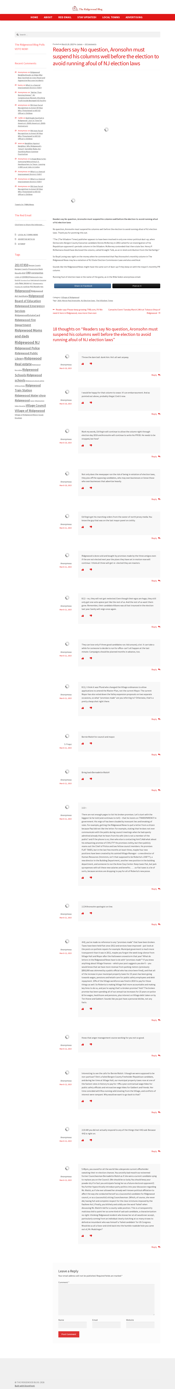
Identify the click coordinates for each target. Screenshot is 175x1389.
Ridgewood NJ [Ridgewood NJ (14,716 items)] (27, 342)
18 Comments (90, 44)
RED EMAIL (65, 17)
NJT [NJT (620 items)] (31, 283)
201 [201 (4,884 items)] (17, 265)
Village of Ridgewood (70, 297)
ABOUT (48, 17)
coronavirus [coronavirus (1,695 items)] (37, 272)
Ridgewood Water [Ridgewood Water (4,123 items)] (27, 395)
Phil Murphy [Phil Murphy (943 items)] (35, 286)
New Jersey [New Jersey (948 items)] (24, 283)
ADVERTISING (134, 17)
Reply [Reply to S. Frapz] (154, 754)
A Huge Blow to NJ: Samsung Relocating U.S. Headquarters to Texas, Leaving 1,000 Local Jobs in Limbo (32, 163)
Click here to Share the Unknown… (30, 224)
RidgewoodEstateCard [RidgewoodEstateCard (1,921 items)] (27, 315)
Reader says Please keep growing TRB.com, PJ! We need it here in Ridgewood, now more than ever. (78, 311)
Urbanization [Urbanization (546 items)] (39, 401)
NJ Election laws (88, 300)
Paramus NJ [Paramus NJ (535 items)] (19, 287)
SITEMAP (21, 244)
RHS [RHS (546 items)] (41, 287)
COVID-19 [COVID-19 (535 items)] (18, 277)
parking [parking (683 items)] (26, 286)
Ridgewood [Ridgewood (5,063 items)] (23, 291)
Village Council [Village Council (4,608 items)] (36, 405)
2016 (59, 300)
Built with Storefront (25, 1385)
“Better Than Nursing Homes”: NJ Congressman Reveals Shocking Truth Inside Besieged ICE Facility (32, 96)
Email (95, 1320)
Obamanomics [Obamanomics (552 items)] (38, 283)
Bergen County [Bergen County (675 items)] (35, 265)
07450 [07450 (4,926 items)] (24, 265)
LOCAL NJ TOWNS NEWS (28, 234)
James (79, 44)
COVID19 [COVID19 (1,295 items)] (26, 277)
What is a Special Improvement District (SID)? (30, 86)
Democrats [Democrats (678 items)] (34, 277)
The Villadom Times (104, 300)
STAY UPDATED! (86, 17)
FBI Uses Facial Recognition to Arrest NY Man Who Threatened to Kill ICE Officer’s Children (30, 109)
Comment (63, 1282)
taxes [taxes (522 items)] (32, 401)
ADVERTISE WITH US (26, 239)
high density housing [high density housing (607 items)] (38, 280)
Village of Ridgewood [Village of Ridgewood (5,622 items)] (30, 410)
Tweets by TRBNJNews (24, 204)
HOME (34, 17)
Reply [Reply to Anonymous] (154, 375)
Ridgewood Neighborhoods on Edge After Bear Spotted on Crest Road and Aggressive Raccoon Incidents (31, 76)
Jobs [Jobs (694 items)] (17, 283)
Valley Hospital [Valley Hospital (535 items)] (20, 406)
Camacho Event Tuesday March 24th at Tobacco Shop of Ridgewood (134, 311)
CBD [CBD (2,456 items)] (28, 272)
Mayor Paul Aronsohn (71, 300)
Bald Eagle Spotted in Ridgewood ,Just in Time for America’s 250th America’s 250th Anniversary (31, 122)
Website (130, 1320)
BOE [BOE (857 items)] (23, 273)
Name (61, 1320)
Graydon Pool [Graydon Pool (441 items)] (25, 280)
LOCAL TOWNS (111, 17)
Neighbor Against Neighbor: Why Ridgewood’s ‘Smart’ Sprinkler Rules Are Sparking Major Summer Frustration (29, 148)
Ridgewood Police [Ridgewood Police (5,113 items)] (27, 348)
